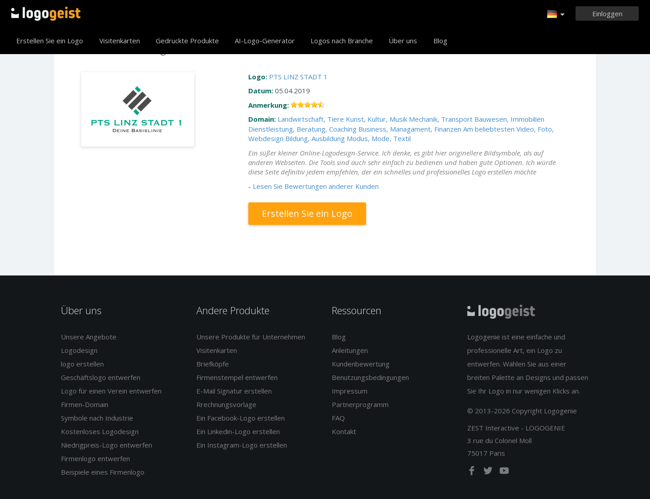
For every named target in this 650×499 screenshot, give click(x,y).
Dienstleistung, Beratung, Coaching (302, 128)
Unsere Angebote (88, 336)
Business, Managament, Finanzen (409, 128)
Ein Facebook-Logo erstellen (240, 417)
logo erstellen (82, 363)
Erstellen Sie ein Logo (49, 40)
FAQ (338, 417)
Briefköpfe (212, 363)
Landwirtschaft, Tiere (311, 119)
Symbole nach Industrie (97, 417)
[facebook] (472, 472)
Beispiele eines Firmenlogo (102, 471)
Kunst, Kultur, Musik (376, 119)
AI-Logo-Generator (265, 40)
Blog (440, 40)
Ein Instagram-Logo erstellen (241, 444)
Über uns (403, 40)
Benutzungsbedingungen (370, 377)
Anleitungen (350, 350)
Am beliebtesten (489, 128)
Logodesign (79, 350)
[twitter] (488, 472)
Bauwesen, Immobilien (509, 119)
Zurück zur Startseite (45, 13)
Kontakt (344, 431)
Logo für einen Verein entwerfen (111, 390)
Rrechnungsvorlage (226, 404)
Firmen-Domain (84, 404)
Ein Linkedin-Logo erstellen (238, 431)
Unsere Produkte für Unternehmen (250, 336)
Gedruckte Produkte (187, 40)
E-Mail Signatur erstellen (234, 390)
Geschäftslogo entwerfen (100, 377)
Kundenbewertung (361, 363)
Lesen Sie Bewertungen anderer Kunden (316, 186)
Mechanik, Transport (441, 119)
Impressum (349, 390)
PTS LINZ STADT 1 (298, 76)
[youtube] (504, 472)
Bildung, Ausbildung (315, 138)
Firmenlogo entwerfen (95, 458)
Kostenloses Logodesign (100, 431)
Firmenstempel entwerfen (237, 377)
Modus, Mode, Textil (379, 138)
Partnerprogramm (360, 404)
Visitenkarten (119, 40)
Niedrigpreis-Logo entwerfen (106, 444)
